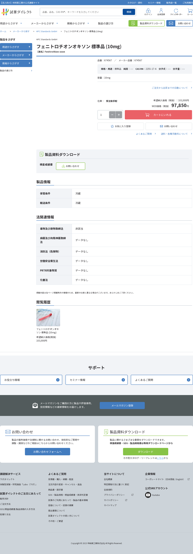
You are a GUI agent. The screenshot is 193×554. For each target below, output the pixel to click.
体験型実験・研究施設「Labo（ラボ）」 (18, 484)
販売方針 (4, 498)
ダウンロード (145, 452)
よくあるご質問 (144, 133)
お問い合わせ (171, 126)
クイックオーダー (176, 14)
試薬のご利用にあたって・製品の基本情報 (68, 500)
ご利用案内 (188, 2)
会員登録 (161, 14)
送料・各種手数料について (174, 133)
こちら (160, 457)
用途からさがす (9, 23)
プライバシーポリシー (114, 494)
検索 (129, 12)
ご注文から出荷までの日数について (170, 87)
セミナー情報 (154, 2)
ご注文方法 (5, 503)
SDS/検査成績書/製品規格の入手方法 (17, 509)
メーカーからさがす (42, 23)
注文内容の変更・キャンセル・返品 (65, 484)
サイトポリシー (111, 500)
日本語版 (170, 479)
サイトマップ (110, 505)
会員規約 (108, 489)
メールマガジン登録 (122, 405)
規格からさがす (76, 23)
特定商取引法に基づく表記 (116, 484)
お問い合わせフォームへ (47, 452)
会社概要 (108, 479)
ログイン (148, 14)
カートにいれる (162, 115)
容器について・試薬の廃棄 (60, 505)
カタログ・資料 (135, 2)
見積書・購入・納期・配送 (60, 479)
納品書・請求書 (55, 489)
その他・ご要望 (55, 520)
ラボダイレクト (7, 479)
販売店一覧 (171, 2)
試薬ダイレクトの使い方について (64, 515)
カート (190, 14)
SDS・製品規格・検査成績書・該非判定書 (68, 494)
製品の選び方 (105, 23)
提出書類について (56, 510)
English (179, 479)
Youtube (156, 494)
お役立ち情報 (12, 380)
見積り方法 (5, 514)
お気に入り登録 (123, 126)
